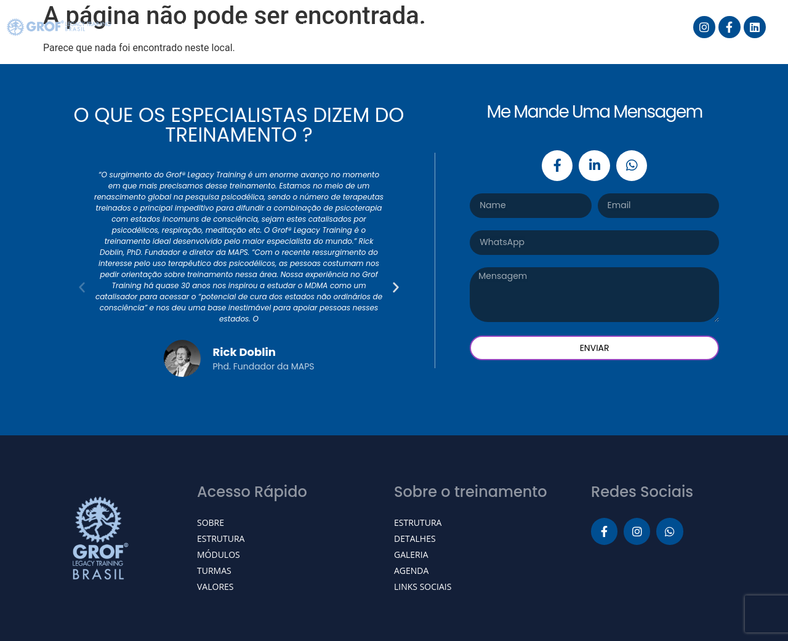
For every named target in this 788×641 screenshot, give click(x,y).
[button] (82, 287)
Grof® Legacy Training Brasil (292, 27)
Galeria (604, 27)
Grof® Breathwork (438, 27)
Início (177, 27)
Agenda (533, 27)
